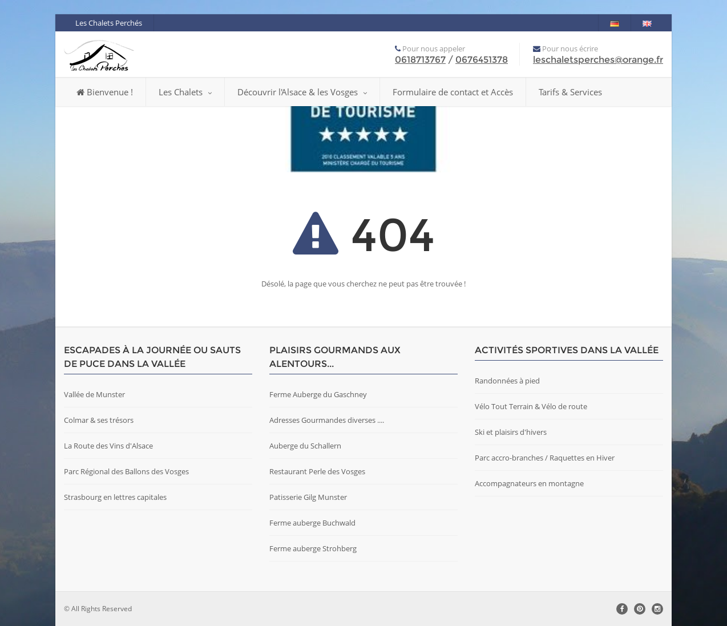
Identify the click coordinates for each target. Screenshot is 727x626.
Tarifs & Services (570, 92)
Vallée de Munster (94, 394)
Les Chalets (185, 92)
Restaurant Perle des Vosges (317, 471)
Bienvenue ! (104, 92)
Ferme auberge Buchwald (312, 523)
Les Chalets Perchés (108, 23)
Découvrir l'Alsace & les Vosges (302, 92)
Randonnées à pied (507, 380)
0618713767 (420, 59)
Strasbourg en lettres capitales (115, 497)
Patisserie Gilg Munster (308, 497)
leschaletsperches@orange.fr (598, 59)
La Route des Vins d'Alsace (108, 446)
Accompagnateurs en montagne (529, 483)
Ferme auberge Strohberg (313, 548)
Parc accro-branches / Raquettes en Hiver (545, 458)
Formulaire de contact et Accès (453, 92)
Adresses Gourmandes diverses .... (326, 420)
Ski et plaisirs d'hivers (511, 432)
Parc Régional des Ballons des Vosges (126, 471)
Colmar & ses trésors (99, 420)
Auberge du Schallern (305, 446)
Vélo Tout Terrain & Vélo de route (531, 406)
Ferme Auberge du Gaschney (318, 394)
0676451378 (481, 59)
